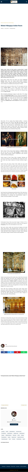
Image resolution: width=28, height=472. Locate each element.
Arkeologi (2, 431)
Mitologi (22, 435)
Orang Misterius (3, 437)
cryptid (24, 439)
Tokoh (10, 439)
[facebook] (4, 352)
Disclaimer (17, 466)
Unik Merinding (19, 439)
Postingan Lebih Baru (4, 405)
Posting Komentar (12, 28)
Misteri (19, 435)
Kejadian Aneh (16, 433)
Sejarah (9, 437)
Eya (14, 418)
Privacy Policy (13, 466)
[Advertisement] (14, 13)
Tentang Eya (4, 466)
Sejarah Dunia (14, 437)
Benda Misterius (12, 431)
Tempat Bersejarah (4, 439)
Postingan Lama (23, 405)
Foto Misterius (3, 433)
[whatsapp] (24, 352)
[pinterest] (17, 352)
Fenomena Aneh (18, 431)
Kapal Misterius (9, 433)
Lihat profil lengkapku (14, 424)
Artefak (7, 431)
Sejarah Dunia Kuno (21, 437)
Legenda (2, 435)
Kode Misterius (22, 433)
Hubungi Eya (8, 466)
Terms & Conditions (23, 466)
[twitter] (10, 352)
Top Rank (13, 439)
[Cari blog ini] (26, 1)
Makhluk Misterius (8, 435)
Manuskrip (14, 435)
